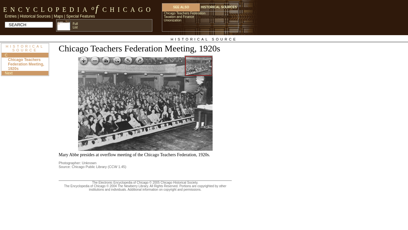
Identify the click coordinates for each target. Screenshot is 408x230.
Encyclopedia (46, 9)
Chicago (128, 9)
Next (9, 73)
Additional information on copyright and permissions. (164, 189)
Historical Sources (35, 16)
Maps (58, 16)
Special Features (80, 16)
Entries (11, 16)
